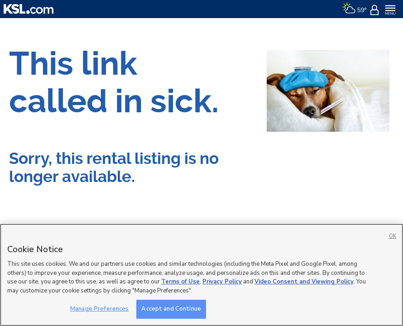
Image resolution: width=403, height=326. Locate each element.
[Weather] (354, 9)
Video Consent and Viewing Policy (304, 282)
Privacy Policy (222, 282)
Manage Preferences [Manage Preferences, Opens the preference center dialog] (99, 309)
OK (392, 236)
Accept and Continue (171, 309)
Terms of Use (180, 282)
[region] (201, 275)
